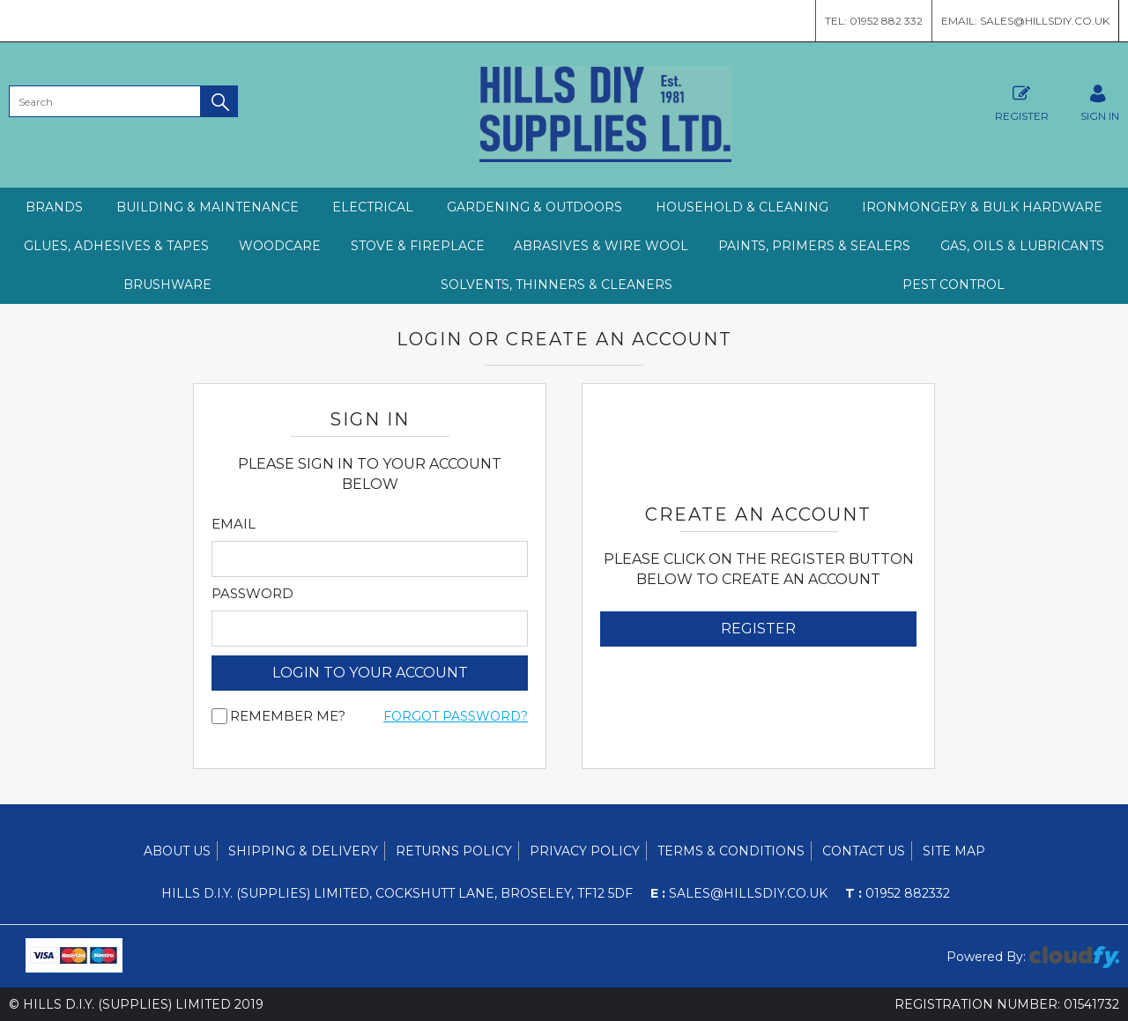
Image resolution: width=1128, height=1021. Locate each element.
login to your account (370, 672)
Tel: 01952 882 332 (874, 20)
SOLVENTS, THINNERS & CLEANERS (556, 284)
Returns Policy (454, 851)
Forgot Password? (455, 716)
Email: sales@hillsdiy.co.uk (1025, 20)
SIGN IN (1099, 101)
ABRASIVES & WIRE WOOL (601, 246)
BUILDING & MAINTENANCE (207, 207)
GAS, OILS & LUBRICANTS (1022, 246)
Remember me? (287, 716)
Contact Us (863, 851)
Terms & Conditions (731, 851)
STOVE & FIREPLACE (418, 246)
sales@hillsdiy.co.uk (738, 893)
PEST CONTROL (953, 284)
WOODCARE (280, 246)
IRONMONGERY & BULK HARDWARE (982, 207)
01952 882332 (897, 893)
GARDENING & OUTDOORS (534, 207)
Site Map (954, 851)
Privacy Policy (585, 851)
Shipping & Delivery (303, 851)
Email (234, 524)
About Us (177, 851)
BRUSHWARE (167, 284)
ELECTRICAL (372, 207)
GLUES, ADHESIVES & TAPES (116, 246)
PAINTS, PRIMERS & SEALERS (814, 246)
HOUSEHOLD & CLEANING (742, 207)
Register (1022, 101)
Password (252, 594)
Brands (54, 207)
